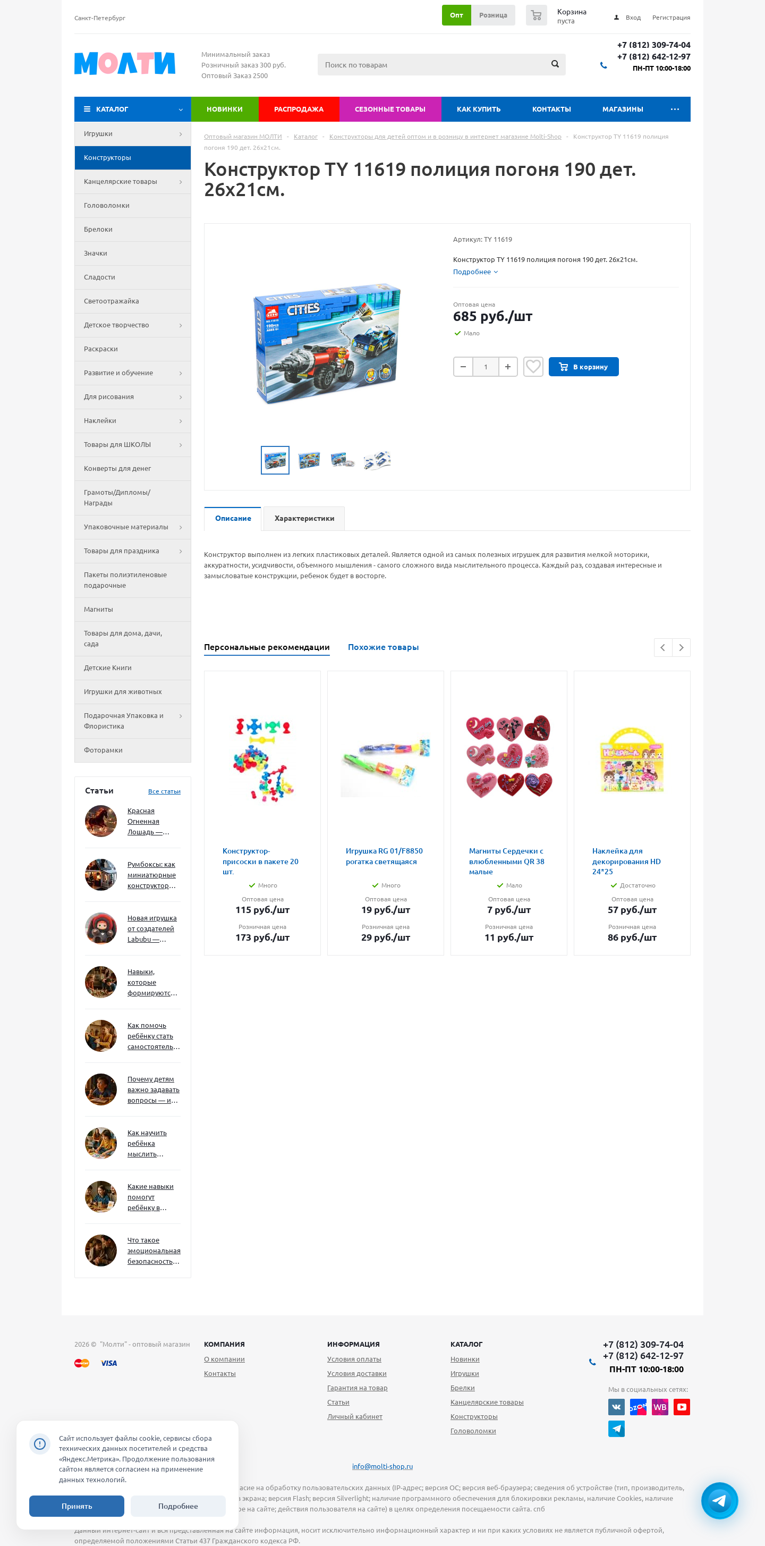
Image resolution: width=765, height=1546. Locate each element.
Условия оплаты (354, 1359)
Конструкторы (107, 157)
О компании (224, 1359)
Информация (353, 1344)
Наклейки (137, 421)
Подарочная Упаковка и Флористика (137, 721)
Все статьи (164, 791)
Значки (95, 253)
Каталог (112, 109)
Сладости (99, 277)
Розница (493, 15)
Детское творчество (137, 325)
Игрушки (137, 134)
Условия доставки (357, 1373)
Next (681, 647)
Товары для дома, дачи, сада (123, 638)
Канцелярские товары (137, 181)
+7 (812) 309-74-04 (654, 45)
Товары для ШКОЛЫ (137, 445)
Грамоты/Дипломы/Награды (117, 497)
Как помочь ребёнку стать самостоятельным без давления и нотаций (154, 1036)
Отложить (533, 367)
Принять (77, 1506)
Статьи (338, 1402)
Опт (456, 15)
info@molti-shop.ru (382, 1466)
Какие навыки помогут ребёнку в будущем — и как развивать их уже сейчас (151, 1197)
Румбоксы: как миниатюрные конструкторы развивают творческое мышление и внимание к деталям (152, 875)
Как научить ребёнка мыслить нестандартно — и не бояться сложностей (152, 1144)
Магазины (622, 109)
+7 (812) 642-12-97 (654, 57)
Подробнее (178, 1506)
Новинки (225, 109)
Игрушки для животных (123, 691)
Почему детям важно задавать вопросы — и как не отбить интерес (154, 1090)
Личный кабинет (354, 1416)
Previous (663, 647)
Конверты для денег (117, 468)
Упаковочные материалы (137, 527)
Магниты (98, 609)
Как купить (479, 109)
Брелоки (98, 229)
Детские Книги (108, 667)
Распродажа (299, 109)
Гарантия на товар (357, 1387)
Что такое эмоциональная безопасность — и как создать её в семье (154, 1251)
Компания (224, 1344)
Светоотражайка (111, 301)
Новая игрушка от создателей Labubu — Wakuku (152, 929)
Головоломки (107, 205)
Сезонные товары (390, 109)
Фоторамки (103, 750)
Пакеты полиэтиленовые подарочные (125, 580)
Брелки (462, 1387)
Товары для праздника (137, 551)
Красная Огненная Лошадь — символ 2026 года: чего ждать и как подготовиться (152, 822)
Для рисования (137, 397)
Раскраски (101, 348)
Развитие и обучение (137, 373)
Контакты (551, 109)
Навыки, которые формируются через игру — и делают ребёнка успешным (152, 983)
